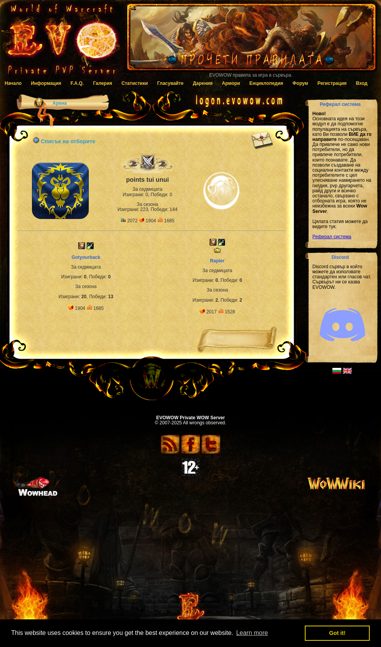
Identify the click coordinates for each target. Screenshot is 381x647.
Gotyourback (86, 257)
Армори (231, 83)
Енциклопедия (266, 83)
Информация (46, 83)
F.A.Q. (77, 83)
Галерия (102, 83)
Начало (13, 83)
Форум (300, 83)
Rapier (217, 261)
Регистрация (331, 83)
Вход (362, 83)
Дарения (203, 83)
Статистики (135, 83)
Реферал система (332, 236)
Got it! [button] (337, 633)
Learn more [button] (252, 632)
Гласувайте (170, 83)
